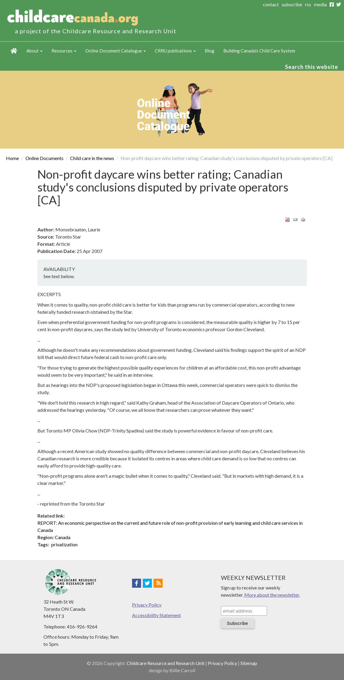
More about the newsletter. (272, 595)
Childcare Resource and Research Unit (165, 663)
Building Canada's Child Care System (259, 50)
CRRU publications (175, 50)
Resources (63, 50)
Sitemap (248, 663)
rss (308, 4)
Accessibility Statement (156, 615)
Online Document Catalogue (115, 50)
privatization (64, 544)
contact (271, 4)
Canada (62, 537)
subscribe (292, 4)
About (34, 50)
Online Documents (44, 158)
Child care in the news (92, 158)
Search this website (311, 67)
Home (14, 51)
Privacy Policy (146, 604)
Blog (209, 50)
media (320, 4)
